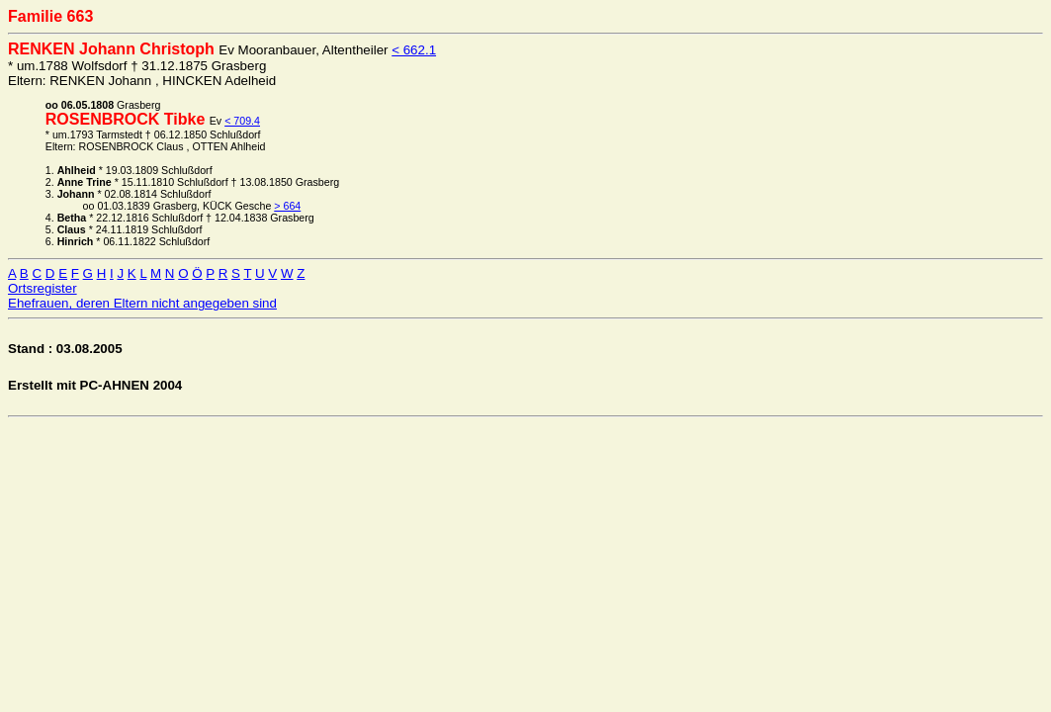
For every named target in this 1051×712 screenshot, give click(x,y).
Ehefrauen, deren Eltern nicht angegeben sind (142, 303)
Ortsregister (42, 288)
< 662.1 (414, 50)
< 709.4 (242, 121)
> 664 (287, 206)
